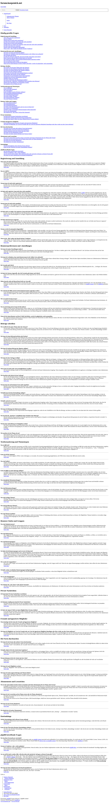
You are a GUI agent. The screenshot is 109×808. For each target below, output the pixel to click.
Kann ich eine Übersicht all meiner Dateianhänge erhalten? (18, 147)
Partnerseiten (7, 786)
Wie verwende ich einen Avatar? (11, 60)
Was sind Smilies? (8, 90)
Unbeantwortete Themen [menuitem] (13, 16)
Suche (17, 10)
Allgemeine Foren (8, 779)
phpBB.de (100, 284)
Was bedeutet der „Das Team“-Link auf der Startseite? (17, 112)
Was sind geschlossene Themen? (11, 97)
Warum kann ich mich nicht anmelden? (13, 43)
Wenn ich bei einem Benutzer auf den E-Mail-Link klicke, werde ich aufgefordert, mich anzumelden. (28, 63)
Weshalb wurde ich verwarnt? (11, 78)
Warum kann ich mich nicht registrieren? (13, 40)
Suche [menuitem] (8, 20)
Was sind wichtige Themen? (10, 96)
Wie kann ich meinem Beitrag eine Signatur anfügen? (17, 70)
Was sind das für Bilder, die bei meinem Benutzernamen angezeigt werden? (22, 59)
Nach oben (6, 167)
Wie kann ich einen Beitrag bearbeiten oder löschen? (16, 69)
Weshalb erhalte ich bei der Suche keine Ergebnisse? (16, 129)
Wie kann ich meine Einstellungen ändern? (14, 52)
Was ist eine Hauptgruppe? (10, 111)
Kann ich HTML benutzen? (10, 89)
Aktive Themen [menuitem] (10, 17)
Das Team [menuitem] (9, 23)
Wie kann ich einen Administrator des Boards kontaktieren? (18, 155)
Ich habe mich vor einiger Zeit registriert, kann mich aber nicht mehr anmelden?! (23, 44)
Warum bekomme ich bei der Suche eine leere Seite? (16, 131)
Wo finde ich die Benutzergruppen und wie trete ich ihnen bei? (19, 107)
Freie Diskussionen (9, 782)
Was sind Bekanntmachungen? (11, 94)
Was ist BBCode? (8, 88)
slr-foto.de (7, 789)
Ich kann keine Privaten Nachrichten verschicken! (16, 116)
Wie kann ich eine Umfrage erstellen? (13, 71)
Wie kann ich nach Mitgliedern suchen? (13, 132)
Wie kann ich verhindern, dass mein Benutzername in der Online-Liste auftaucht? (23, 54)
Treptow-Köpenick (8, 777)
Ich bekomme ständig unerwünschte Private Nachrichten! (17, 117)
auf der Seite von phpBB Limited (48, 740)
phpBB (8, 798)
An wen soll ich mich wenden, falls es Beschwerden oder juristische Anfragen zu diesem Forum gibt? (28, 154)
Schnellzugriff (7, 13)
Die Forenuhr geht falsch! (10, 55)
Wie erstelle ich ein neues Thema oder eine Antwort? (16, 67)
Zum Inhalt (3, 6)
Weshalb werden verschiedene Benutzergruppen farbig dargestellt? (20, 109)
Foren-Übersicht (8, 792)
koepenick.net (8, 788)
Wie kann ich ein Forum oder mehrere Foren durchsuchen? (18, 128)
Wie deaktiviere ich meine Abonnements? (14, 141)
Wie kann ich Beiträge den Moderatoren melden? (15, 79)
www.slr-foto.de (15, 801)
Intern (6, 785)
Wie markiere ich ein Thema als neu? (13, 84)
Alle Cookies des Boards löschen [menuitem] (12, 794)
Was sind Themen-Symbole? (10, 98)
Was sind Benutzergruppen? (10, 105)
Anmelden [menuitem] (6, 27)
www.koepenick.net (5, 801)
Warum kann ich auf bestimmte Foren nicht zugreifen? (17, 75)
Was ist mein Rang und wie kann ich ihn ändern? (15, 62)
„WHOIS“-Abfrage (10, 757)
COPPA (83, 192)
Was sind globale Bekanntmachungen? (13, 93)
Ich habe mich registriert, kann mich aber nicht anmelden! (18, 41)
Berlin (6, 781)
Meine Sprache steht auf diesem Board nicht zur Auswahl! (18, 58)
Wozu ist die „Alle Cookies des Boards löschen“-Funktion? (18, 48)
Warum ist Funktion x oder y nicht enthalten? (15, 152)
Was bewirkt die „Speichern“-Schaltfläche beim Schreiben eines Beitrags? (22, 81)
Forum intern (7, 784)
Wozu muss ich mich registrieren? (12, 37)
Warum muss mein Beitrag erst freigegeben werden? (16, 82)
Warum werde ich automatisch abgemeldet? (14, 47)
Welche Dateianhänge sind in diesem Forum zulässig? (17, 145)
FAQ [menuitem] (5, 26)
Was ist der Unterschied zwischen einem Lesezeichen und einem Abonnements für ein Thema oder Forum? (29, 137)
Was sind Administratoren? (10, 102)
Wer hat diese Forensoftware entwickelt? (13, 151)
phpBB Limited (90, 284)
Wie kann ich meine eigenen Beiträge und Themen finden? (18, 133)
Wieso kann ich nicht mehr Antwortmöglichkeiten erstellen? (18, 73)
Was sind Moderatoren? (9, 104)
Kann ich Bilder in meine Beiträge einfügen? (14, 92)
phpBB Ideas (73, 747)
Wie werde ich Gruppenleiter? (11, 108)
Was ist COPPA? (8, 39)
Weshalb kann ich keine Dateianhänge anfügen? (15, 77)
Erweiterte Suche (24, 10)
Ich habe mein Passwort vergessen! (12, 46)
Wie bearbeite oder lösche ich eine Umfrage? (14, 74)
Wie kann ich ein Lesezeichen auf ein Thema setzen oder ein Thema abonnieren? (23, 139)
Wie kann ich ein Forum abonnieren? (13, 140)
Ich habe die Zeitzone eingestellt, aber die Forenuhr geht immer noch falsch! (22, 56)
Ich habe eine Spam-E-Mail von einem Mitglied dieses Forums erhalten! (21, 119)
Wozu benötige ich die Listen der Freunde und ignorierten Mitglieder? (21, 123)
